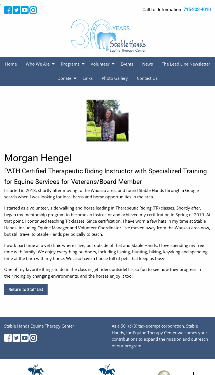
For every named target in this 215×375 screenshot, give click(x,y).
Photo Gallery (115, 78)
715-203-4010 (197, 9)
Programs (70, 64)
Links (88, 78)
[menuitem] (11, 64)
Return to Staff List (25, 289)
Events (127, 64)
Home (11, 64)
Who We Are (38, 64)
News (147, 64)
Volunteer (100, 64)
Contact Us (147, 78)
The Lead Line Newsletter (186, 64)
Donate (64, 78)
